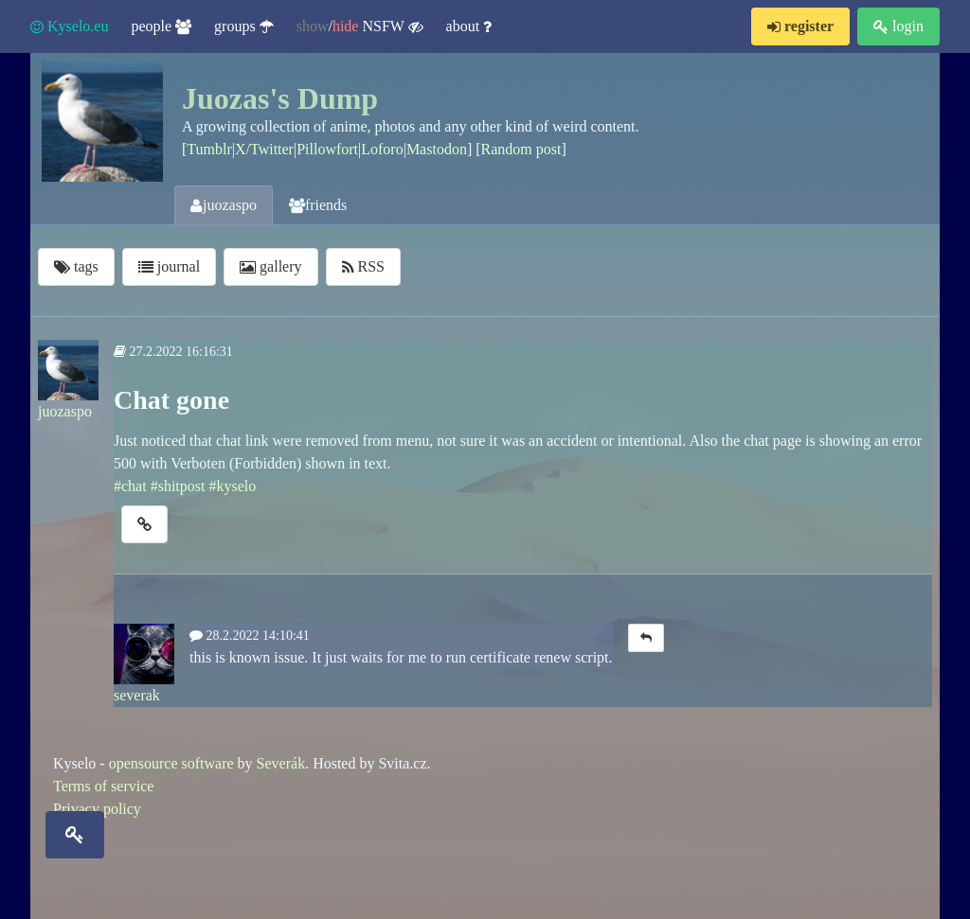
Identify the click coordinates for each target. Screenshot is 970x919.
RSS (363, 266)
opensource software (171, 763)
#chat (130, 486)
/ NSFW (359, 26)
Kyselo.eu (69, 26)
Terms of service (103, 786)
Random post (521, 149)
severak (144, 663)
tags (76, 266)
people (161, 26)
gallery (270, 266)
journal (169, 266)
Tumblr (209, 149)
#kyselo (232, 486)
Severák (281, 763)
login (898, 26)
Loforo (382, 149)
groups (244, 26)
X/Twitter (264, 149)
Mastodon (436, 149)
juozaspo (223, 205)
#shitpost (178, 486)
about (469, 26)
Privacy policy (97, 809)
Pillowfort (327, 149)
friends (318, 205)
